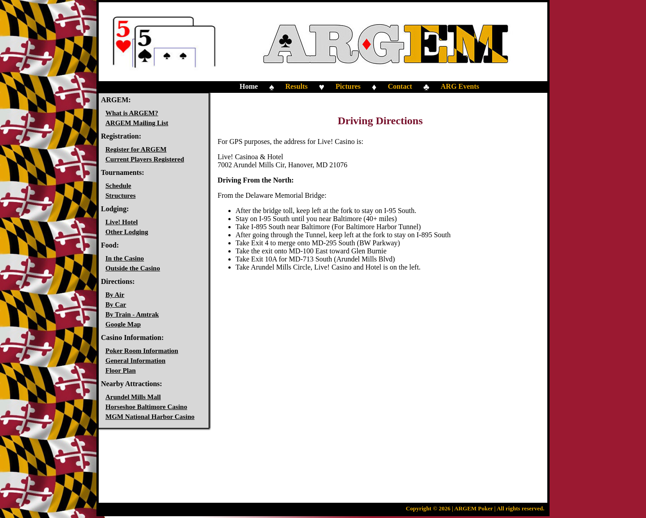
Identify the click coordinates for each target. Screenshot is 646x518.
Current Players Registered (144, 159)
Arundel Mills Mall (133, 396)
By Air (114, 294)
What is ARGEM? (131, 113)
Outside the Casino (132, 268)
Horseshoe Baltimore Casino (146, 406)
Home (249, 86)
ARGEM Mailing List (136, 122)
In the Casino (124, 258)
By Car (115, 304)
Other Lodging (126, 231)
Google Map (123, 324)
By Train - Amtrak (132, 314)
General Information (135, 360)
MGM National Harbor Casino (149, 416)
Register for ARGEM (135, 149)
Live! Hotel (121, 222)
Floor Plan (120, 370)
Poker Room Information (141, 350)
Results (296, 86)
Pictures (348, 86)
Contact (400, 86)
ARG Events (460, 86)
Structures (120, 195)
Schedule (118, 185)
